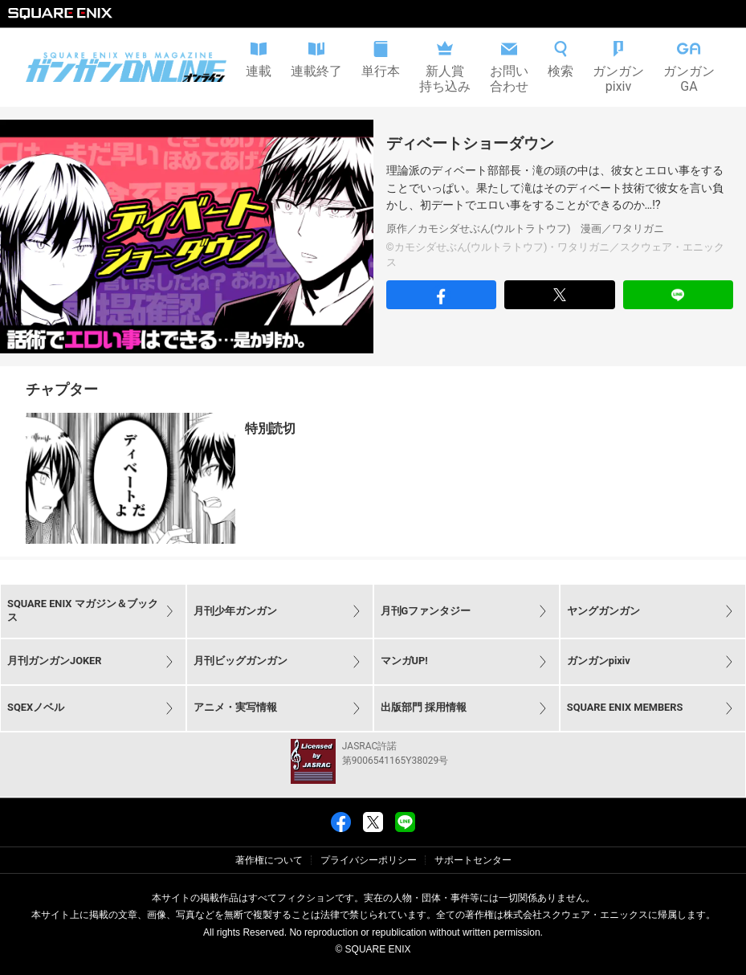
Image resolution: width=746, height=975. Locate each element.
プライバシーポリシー (368, 860)
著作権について (269, 860)
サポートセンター (473, 860)
